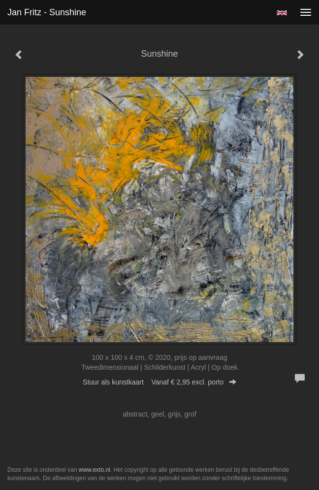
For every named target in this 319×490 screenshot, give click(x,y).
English (281, 13)
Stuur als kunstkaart (159, 382)
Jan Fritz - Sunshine (46, 12)
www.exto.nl (94, 469)
